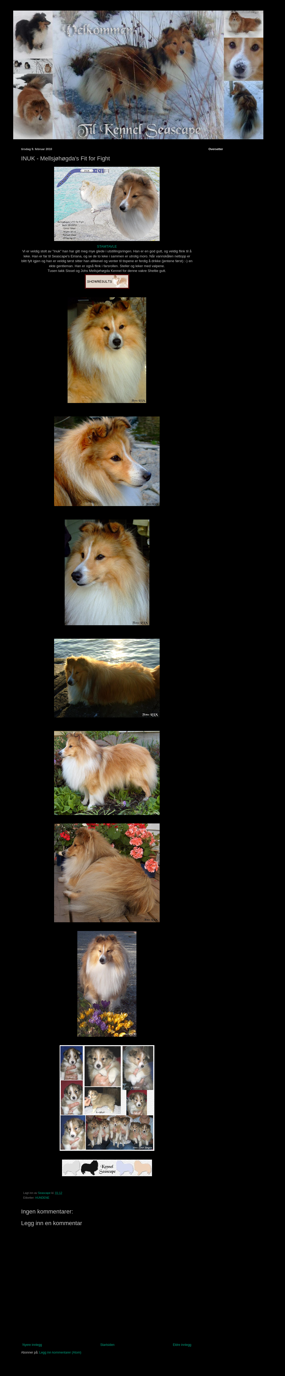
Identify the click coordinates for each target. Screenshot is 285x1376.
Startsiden (107, 1345)
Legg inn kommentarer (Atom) (60, 1352)
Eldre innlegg (182, 1345)
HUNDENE (42, 1197)
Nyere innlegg (32, 1345)
